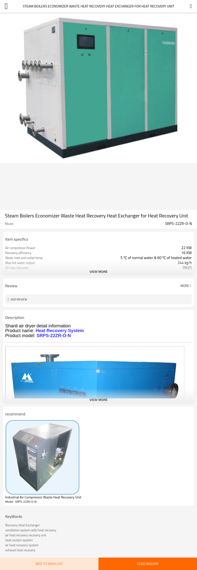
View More (98, 271)
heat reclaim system (19, 540)
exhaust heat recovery (20, 550)
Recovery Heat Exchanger (22, 525)
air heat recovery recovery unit (25, 535)
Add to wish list (49, 563)
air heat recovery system (22, 545)
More (184, 285)
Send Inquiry (147, 563)
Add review (19, 299)
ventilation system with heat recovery (30, 530)
